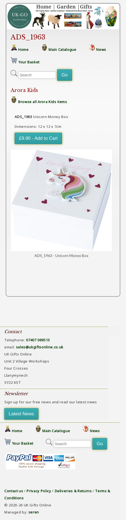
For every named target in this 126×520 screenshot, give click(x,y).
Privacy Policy (39, 490)
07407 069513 (38, 340)
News (101, 49)
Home (23, 49)
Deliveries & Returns (73, 490)
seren (33, 512)
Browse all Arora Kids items (42, 101)
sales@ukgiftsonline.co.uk (39, 347)
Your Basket (29, 62)
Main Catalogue (62, 49)
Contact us (13, 490)
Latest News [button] (21, 413)
